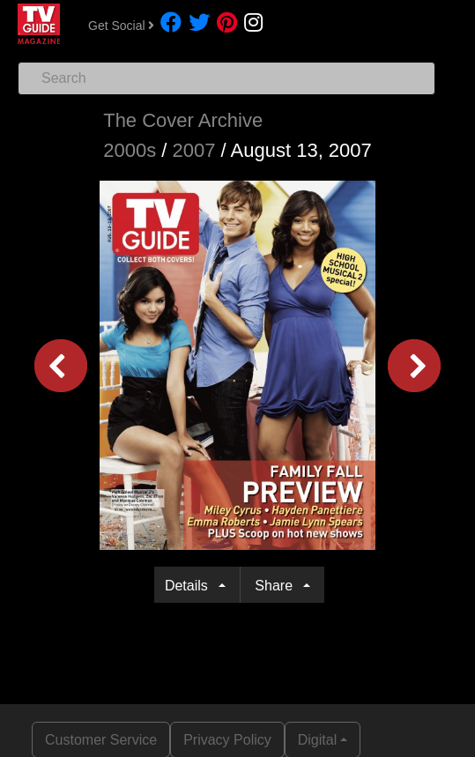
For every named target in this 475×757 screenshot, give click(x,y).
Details (190, 585)
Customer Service (101, 739)
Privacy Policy (227, 739)
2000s (129, 150)
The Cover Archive (183, 120)
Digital (317, 739)
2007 (193, 150)
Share (277, 585)
